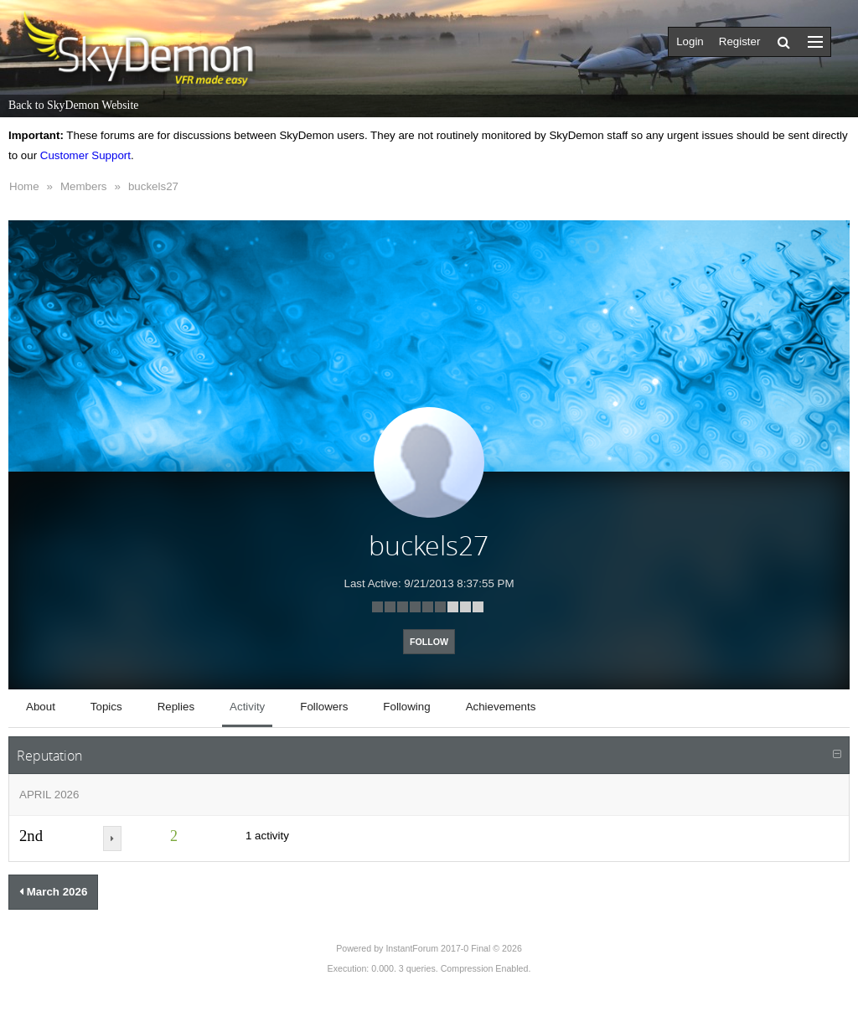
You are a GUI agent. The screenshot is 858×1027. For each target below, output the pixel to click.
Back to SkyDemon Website (73, 105)
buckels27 (153, 186)
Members (83, 186)
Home (24, 186)
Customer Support (85, 155)
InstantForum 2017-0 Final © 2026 (453, 948)
